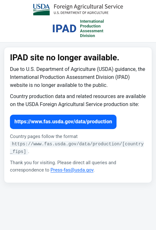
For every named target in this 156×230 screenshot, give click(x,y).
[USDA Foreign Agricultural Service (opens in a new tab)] (78, 9)
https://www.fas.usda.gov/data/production (63, 122)
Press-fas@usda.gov (71, 170)
